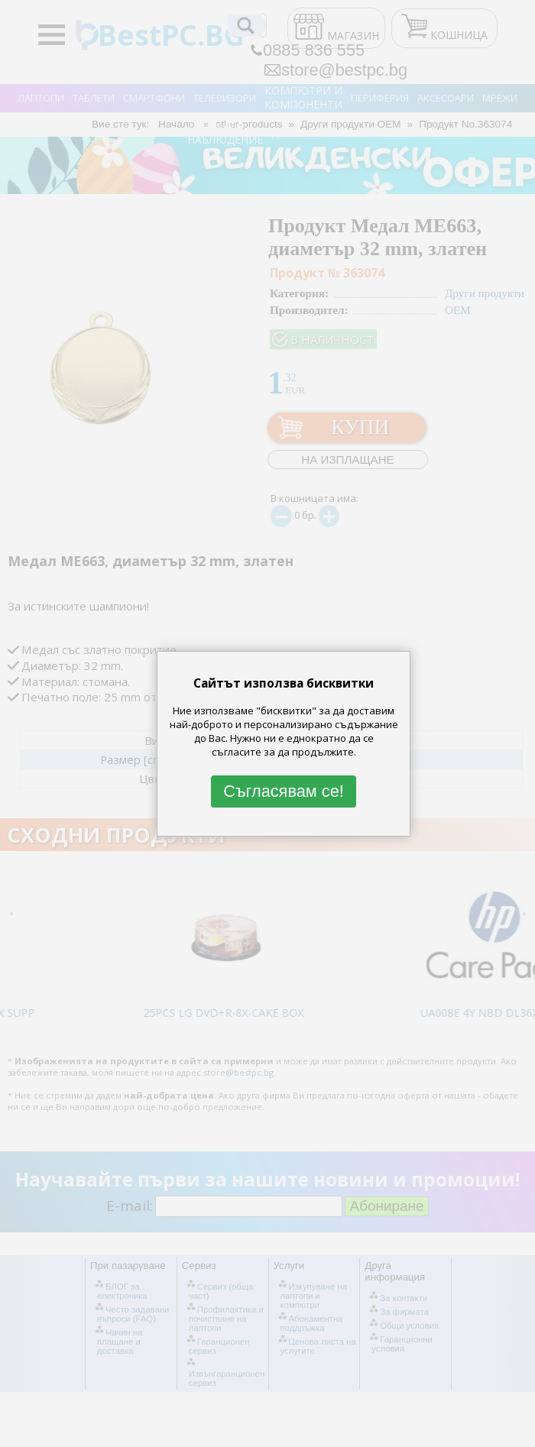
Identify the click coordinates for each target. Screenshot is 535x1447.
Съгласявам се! (283, 791)
